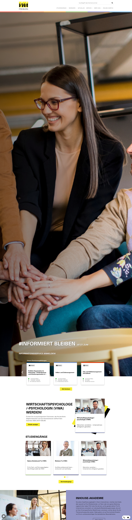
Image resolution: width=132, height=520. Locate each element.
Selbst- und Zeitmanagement (65, 372)
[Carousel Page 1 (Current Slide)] (65, 477)
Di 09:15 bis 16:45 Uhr (36, 381)
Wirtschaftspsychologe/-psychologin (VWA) (86, 418)
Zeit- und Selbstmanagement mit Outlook (92, 372)
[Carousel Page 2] (67, 477)
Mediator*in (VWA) (61, 461)
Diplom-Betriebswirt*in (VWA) (36, 461)
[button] (66, 389)
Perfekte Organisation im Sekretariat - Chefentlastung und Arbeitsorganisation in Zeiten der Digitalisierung (37, 373)
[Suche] (112, 3)
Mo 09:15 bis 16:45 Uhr (63, 381)
